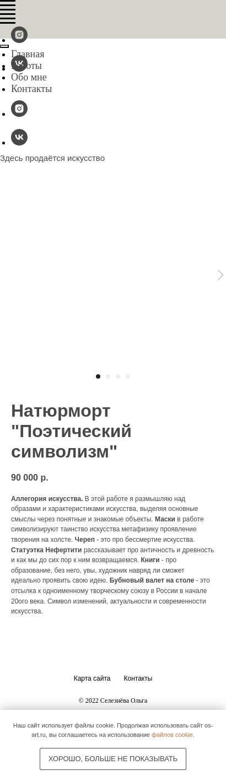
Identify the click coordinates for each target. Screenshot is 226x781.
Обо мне (29, 77)
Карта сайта (92, 678)
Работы (26, 65)
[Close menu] (4, 46)
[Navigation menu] (7, 5)
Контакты (31, 88)
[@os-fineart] (19, 40)
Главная (27, 54)
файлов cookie (172, 734)
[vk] (19, 142)
